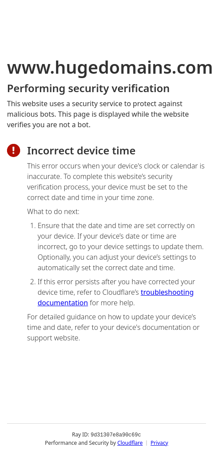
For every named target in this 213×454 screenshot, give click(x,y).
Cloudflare (130, 443)
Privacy (159, 443)
